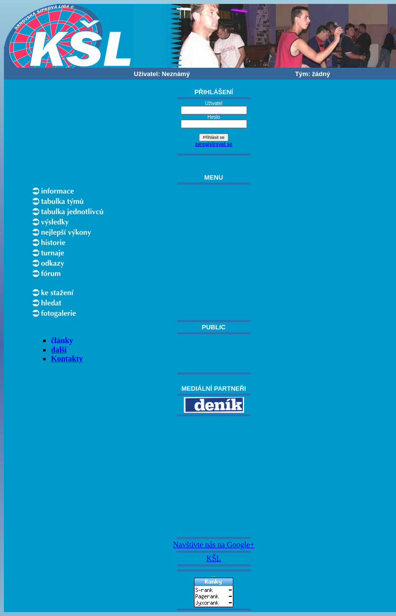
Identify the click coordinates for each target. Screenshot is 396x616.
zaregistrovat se (213, 144)
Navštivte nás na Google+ (213, 544)
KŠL (213, 558)
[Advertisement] (213, 477)
